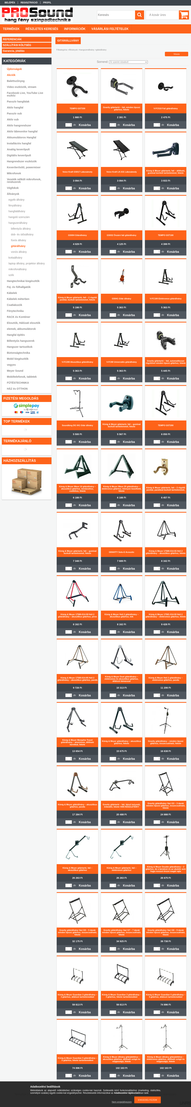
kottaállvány (15, 257)
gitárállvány (18, 246)
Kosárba (85, 125)
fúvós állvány (18, 240)
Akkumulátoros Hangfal (21, 137)
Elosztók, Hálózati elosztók (23, 322)
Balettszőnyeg (16, 80)
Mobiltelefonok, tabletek (22, 376)
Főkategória (61, 50)
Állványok (73, 50)
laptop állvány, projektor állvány (27, 263)
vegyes (11, 364)
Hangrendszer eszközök (22, 161)
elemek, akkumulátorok (21, 328)
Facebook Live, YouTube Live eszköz (25, 94)
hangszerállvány (86, 50)
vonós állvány (19, 251)
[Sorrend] (128, 62)
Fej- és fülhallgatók (19, 286)
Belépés (10, 2)
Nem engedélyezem (122, 1102)
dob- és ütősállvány (22, 234)
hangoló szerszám (19, 217)
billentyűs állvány (21, 228)
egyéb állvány (17, 199)
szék (11, 275)
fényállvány (15, 205)
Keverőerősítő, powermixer (24, 167)
